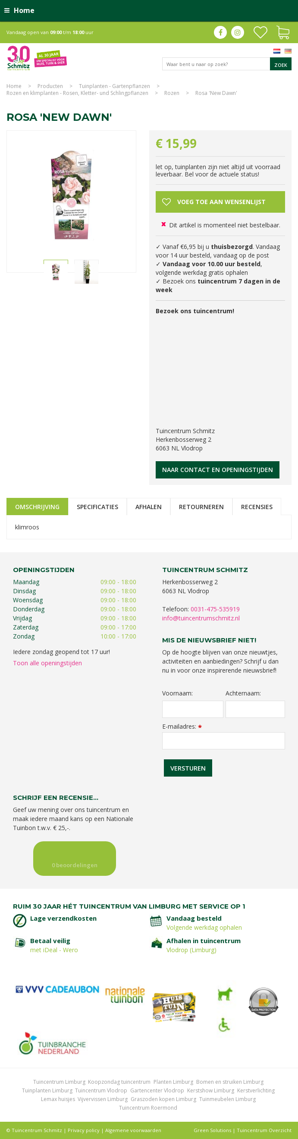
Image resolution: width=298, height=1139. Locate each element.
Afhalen (148, 507)
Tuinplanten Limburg (47, 1090)
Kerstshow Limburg (210, 1090)
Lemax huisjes (58, 1099)
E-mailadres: (182, 726)
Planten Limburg (173, 1082)
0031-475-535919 (215, 609)
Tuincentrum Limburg (59, 1082)
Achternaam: (243, 693)
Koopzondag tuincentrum (119, 1082)
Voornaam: (177, 693)
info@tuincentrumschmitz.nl (201, 618)
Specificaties (97, 507)
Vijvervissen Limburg (103, 1099)
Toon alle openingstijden (47, 663)
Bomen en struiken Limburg (229, 1082)
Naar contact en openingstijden (217, 470)
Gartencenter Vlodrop (157, 1090)
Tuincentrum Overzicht (264, 1130)
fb (220, 32)
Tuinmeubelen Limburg (227, 1099)
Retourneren (201, 507)
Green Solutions (212, 1130)
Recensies (257, 507)
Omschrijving (37, 507)
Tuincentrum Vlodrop (101, 1090)
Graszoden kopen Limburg (163, 1099)
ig (237, 32)
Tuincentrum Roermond (148, 1107)
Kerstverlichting (256, 1090)
